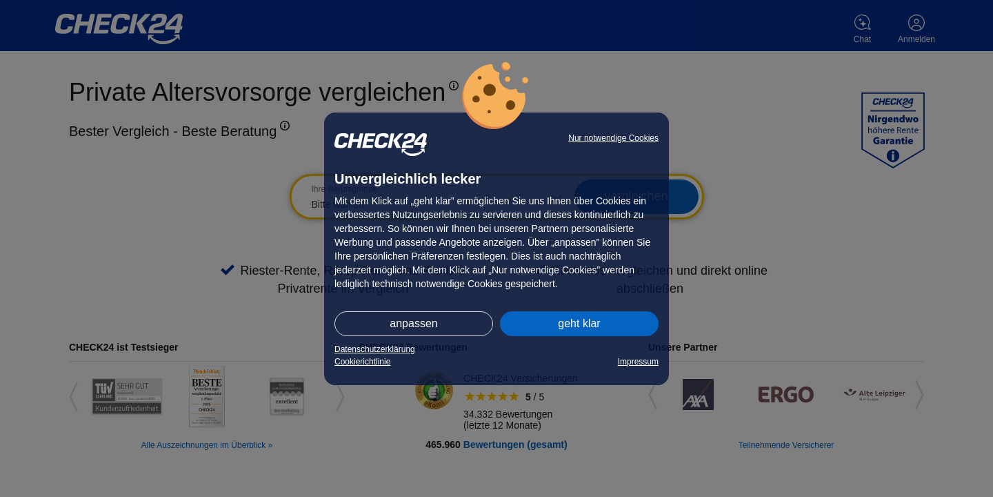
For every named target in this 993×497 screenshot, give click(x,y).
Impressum (638, 362)
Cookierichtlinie (362, 362)
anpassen (413, 323)
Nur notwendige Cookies (613, 138)
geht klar (579, 323)
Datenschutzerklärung (374, 349)
